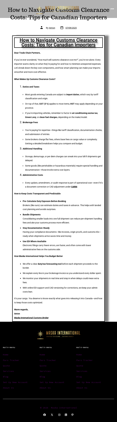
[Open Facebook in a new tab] (44, 414)
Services (8, 371)
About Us (8, 387)
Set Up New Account (15, 382)
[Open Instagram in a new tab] (59, 414)
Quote (6, 365)
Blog (5, 376)
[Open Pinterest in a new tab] (72, 414)
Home (5, 354)
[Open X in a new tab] (52, 414)
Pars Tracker (11, 360)
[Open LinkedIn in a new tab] (65, 414)
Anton (52, 27)
